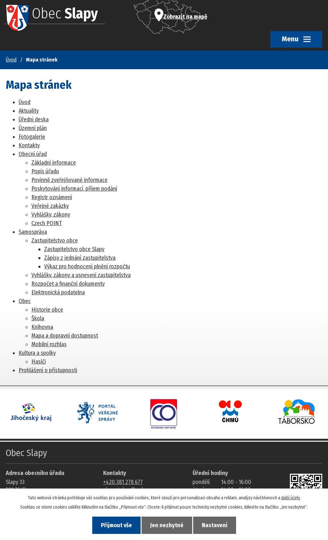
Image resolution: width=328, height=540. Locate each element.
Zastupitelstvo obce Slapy (74, 249)
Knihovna (42, 327)
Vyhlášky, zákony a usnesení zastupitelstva (81, 275)
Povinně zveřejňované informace (69, 180)
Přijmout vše (116, 525)
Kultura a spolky (37, 352)
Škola (37, 318)
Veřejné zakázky (50, 205)
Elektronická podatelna (58, 292)
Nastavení (214, 525)
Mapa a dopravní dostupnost (64, 335)
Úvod (11, 60)
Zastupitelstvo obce (54, 240)
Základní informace (53, 162)
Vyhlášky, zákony (50, 214)
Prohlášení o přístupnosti (48, 370)
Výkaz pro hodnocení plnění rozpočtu (87, 266)
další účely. (290, 498)
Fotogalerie (32, 136)
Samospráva (33, 231)
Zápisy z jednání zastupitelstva (80, 257)
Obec (25, 301)
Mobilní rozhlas (49, 344)
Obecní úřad (33, 154)
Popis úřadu (45, 171)
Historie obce (47, 309)
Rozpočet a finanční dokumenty (68, 283)
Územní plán (33, 128)
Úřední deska (34, 119)
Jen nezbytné (167, 525)
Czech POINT (46, 223)
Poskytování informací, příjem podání (74, 188)
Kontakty (29, 145)
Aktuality (29, 110)
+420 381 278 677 (123, 482)
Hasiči (38, 361)
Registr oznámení (51, 197)
